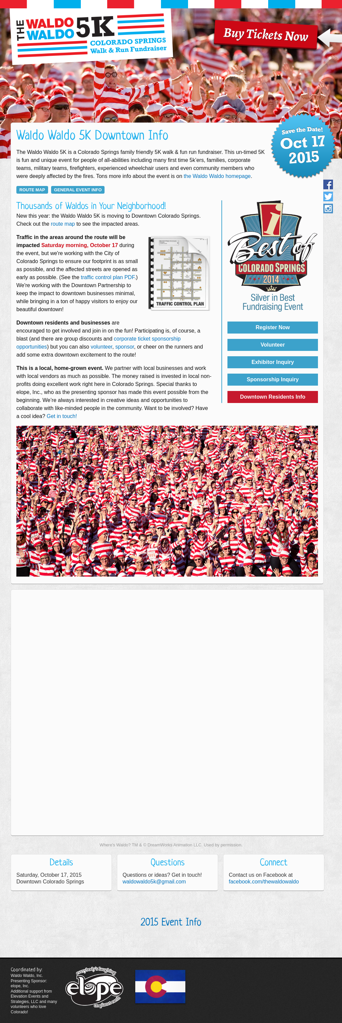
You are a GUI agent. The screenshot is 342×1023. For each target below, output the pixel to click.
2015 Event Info (171, 923)
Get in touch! (62, 416)
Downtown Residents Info (273, 397)
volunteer (101, 347)
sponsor (124, 347)
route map (32, 189)
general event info (78, 189)
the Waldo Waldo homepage (217, 176)
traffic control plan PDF (108, 277)
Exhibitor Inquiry (272, 362)
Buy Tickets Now (266, 34)
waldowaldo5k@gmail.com (154, 881)
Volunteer (273, 345)
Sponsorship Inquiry (273, 379)
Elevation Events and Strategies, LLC (29, 999)
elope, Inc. (20, 986)
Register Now (272, 327)
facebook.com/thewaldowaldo (264, 881)
